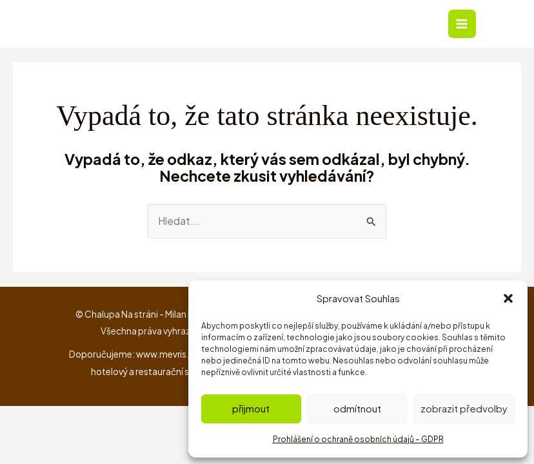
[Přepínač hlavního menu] (462, 24)
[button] (508, 298)
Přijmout (251, 408)
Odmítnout (357, 408)
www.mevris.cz (167, 355)
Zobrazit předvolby (464, 408)
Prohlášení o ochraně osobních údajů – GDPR (358, 439)
